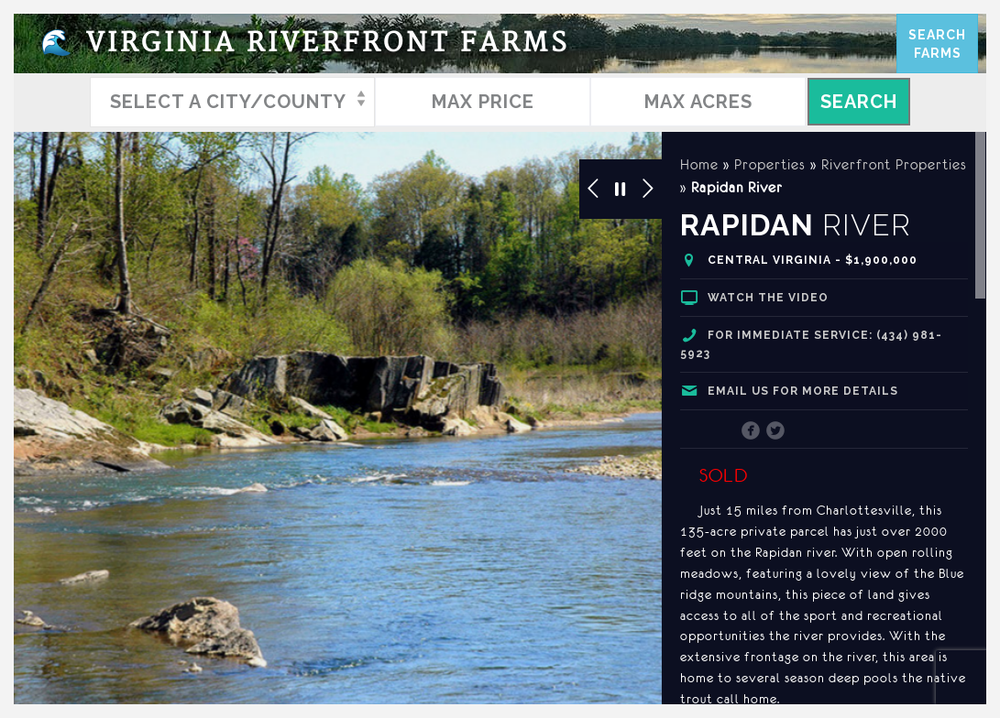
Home (699, 164)
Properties (770, 164)
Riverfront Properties (894, 164)
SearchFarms (937, 43)
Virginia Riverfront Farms (305, 43)
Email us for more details (803, 391)
